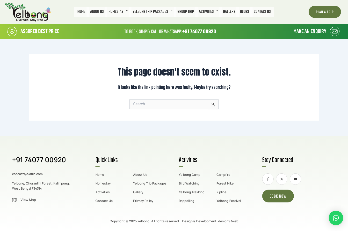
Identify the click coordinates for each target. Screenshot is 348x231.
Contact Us (262, 11)
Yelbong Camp (189, 174)
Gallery (229, 11)
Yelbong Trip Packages (153, 11)
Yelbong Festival (229, 201)
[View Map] (14, 199)
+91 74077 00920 (199, 32)
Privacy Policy (143, 201)
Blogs (244, 11)
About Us (97, 11)
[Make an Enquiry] (335, 31)
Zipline (221, 192)
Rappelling (186, 201)
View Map (28, 199)
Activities (208, 11)
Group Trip (185, 11)
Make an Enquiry (309, 31)
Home (81, 11)
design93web (228, 221)
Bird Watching (189, 183)
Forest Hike (225, 183)
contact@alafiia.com (27, 174)
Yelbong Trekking (191, 192)
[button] (118, 11)
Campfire (223, 174)
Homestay (118, 11)
